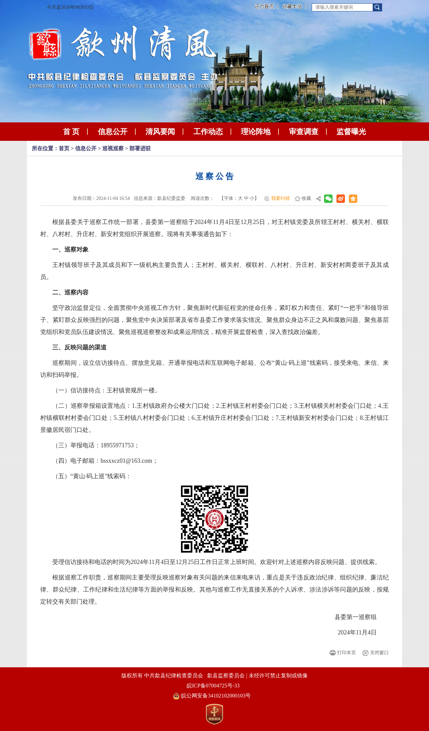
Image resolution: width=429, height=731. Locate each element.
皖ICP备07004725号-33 (213, 685)
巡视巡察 (113, 148)
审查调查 (303, 131)
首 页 (71, 131)
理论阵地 (255, 131)
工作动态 (208, 131)
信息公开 (112, 131)
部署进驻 (140, 148)
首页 (64, 148)
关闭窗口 (379, 652)
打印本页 (346, 652)
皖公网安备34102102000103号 (212, 695)
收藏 (306, 198)
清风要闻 (160, 131)
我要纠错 (280, 198)
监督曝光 (351, 131)
